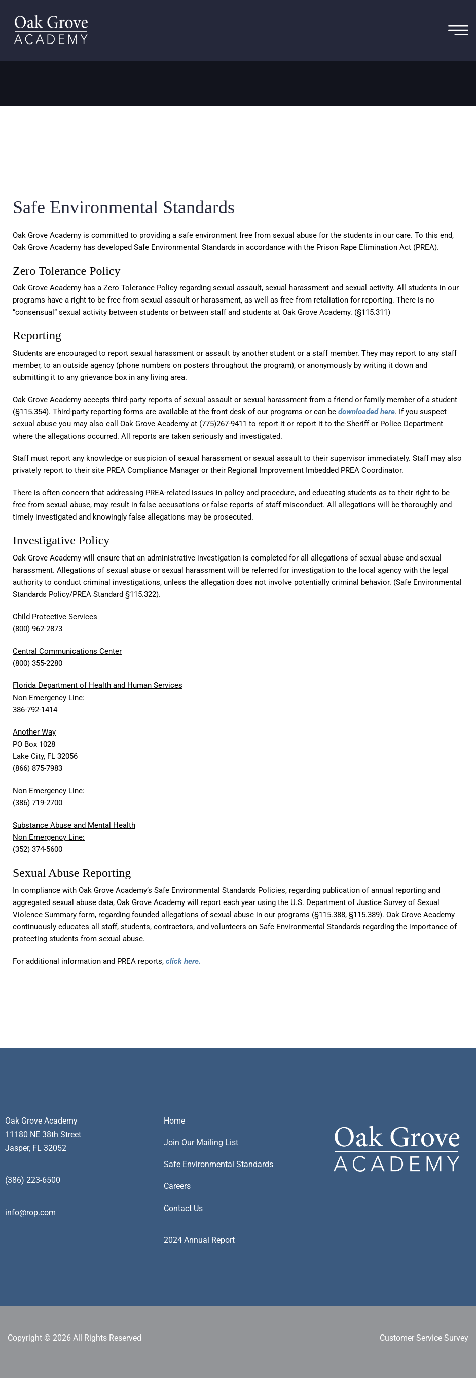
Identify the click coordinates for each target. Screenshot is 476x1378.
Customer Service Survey (424, 1338)
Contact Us (183, 1208)
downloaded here (366, 411)
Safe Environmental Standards (218, 1164)
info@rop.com (30, 1212)
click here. (183, 961)
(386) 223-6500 (32, 1180)
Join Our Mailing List (201, 1142)
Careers (177, 1186)
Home (174, 1121)
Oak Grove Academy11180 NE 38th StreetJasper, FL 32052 (43, 1134)
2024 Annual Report (199, 1240)
